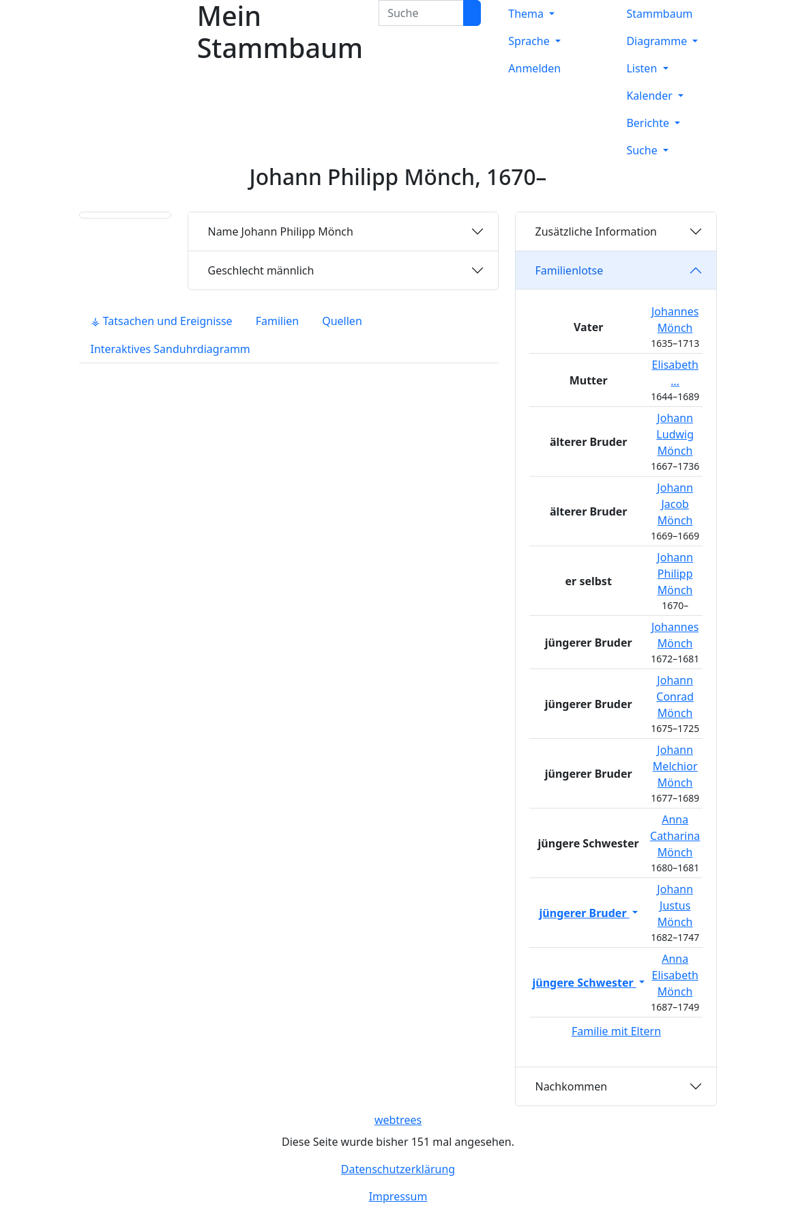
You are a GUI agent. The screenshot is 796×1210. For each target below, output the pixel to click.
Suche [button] (643, 150)
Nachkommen (571, 1086)
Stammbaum (659, 13)
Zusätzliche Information (596, 231)
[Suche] (472, 13)
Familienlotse (569, 270)
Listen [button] (643, 68)
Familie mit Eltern (616, 1031)
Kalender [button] (650, 95)
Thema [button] (527, 13)
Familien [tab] (277, 320)
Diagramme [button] (658, 40)
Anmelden (534, 68)
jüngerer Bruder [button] (585, 912)
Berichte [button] (649, 122)
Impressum (398, 1196)
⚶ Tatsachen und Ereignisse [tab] (162, 320)
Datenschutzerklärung (398, 1169)
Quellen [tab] (342, 320)
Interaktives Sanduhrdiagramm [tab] (170, 348)
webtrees (398, 1119)
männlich (260, 270)
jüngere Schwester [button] (584, 982)
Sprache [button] (530, 40)
